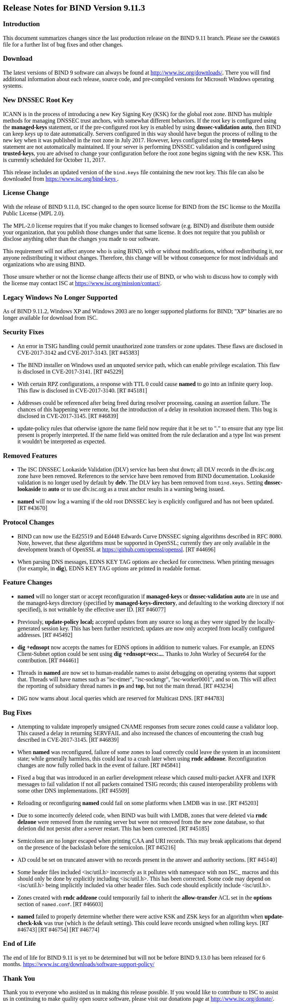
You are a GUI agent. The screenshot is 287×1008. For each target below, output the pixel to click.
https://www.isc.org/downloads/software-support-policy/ (88, 964)
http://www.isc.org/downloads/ (186, 72)
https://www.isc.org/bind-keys (81, 179)
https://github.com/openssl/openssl (142, 549)
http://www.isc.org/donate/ (241, 999)
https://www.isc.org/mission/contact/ (117, 283)
